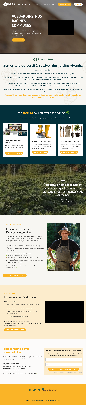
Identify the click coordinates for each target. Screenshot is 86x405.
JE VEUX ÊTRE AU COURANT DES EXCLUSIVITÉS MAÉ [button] (63, 369)
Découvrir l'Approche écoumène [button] (17, 274)
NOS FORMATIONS (41, 4)
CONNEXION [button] (78, 4)
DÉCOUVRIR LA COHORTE (40, 151)
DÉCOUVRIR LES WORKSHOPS (69, 151)
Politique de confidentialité (52, 402)
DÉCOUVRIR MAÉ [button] (18, 39)
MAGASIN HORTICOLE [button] (64, 4)
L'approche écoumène (24, 4)
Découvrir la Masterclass (14, 151)
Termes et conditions (37, 402)
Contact (28, 402)
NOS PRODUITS (51, 4)
